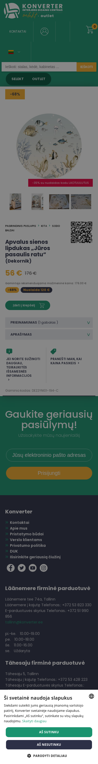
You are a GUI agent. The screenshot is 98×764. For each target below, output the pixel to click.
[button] (49, 755)
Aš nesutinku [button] (49, 744)
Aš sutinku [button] (49, 732)
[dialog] (49, 382)
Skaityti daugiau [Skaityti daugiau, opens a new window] (34, 721)
